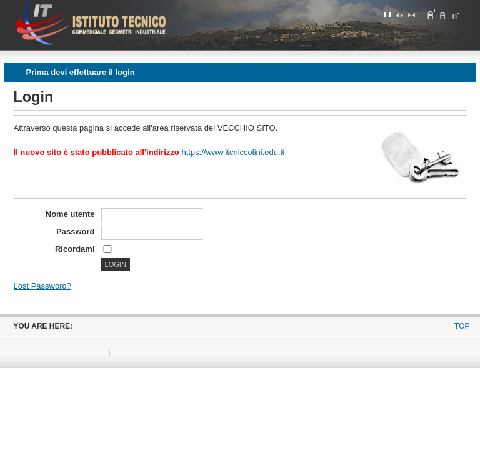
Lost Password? (43, 286)
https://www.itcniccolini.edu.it (232, 152)
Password (75, 231)
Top (461, 326)
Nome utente (70, 214)
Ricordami (75, 249)
